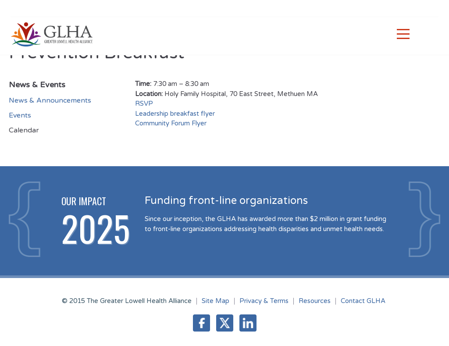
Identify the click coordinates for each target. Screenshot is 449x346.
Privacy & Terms (264, 301)
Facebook (201, 323)
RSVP (145, 103)
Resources (315, 301)
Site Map (215, 301)
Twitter (224, 323)
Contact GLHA (363, 301)
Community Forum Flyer (171, 123)
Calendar (24, 130)
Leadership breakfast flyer (175, 114)
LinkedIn (248, 323)
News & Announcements (50, 100)
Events (20, 115)
